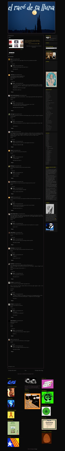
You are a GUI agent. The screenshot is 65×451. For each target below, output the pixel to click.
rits (11, 339)
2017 (47, 142)
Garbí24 (12, 197)
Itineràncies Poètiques (49, 108)
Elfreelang (12, 166)
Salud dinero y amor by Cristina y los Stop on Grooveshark (33, 47)
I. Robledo (12, 282)
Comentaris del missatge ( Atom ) (28, 374)
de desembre (49, 146)
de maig (48, 156)
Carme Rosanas (13, 181)
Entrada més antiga (39, 370)
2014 (47, 145)
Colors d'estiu (47, 95)
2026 (47, 134)
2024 (47, 136)
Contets (47, 99)
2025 (47, 135)
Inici (25, 370)
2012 (47, 163)
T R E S (48, 147)
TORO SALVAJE (13, 320)
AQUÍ (41, 123)
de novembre (49, 150)
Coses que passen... (48, 100)
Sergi (11, 59)
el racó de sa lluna (31, 7)
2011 (47, 164)
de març (48, 158)
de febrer (48, 159)
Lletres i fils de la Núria (49, 113)
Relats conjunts (48, 120)
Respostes (13, 64)
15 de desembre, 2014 (19, 320)
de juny (48, 155)
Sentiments (47, 125)
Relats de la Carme (48, 121)
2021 (47, 139)
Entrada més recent (12, 370)
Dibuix (46, 101)
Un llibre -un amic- (48, 127)
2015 (47, 144)
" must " (48, 149)
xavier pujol (12, 114)
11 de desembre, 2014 (17, 248)
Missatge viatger (48, 114)
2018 (47, 141)
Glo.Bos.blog (12, 248)
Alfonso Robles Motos (14, 213)
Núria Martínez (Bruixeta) (15, 95)
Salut (46, 124)
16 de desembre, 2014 (15, 339)
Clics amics (47, 94)
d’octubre (48, 151)
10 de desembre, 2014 (21, 213)
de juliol (48, 154)
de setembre (49, 152)
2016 (47, 143)
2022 (47, 138)
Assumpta (12, 263)
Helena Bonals (13, 232)
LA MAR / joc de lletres (50, 148)
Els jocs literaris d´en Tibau (49, 102)
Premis (47, 119)
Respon (12, 61)
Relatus (12, 150)
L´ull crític (12, 54)
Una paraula (47, 130)
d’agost (48, 153)
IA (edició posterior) (48, 107)
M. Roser (12, 131)
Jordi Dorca (12, 74)
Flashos (47, 106)
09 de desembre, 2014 (16, 59)
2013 (47, 162)
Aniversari (47, 93)
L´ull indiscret (48, 112)
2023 (47, 137)
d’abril (48, 157)
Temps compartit (48, 126)
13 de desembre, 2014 (19, 121)
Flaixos (47, 105)
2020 (47, 140)
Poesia (47, 118)
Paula (14, 65)
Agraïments (47, 92)
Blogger (36, 449)
